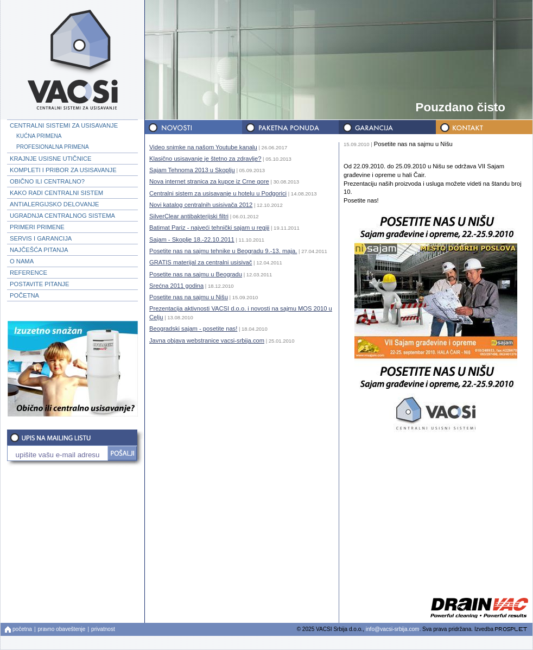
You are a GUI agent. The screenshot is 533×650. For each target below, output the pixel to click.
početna (22, 629)
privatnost (103, 629)
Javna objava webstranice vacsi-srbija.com (206, 340)
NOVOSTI (193, 127)
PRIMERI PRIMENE (37, 227)
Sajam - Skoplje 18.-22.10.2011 (191, 239)
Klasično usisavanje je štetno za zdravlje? (205, 158)
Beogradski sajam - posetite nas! (193, 328)
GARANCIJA (386, 127)
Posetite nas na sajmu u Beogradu (195, 274)
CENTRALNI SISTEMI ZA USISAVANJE (64, 125)
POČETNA (24, 295)
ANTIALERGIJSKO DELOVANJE (54, 204)
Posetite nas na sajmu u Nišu (188, 297)
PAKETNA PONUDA (290, 127)
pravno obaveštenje (62, 629)
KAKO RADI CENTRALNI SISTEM (56, 193)
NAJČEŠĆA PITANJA (39, 250)
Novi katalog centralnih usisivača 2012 (200, 204)
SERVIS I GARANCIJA (41, 238)
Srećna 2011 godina (176, 285)
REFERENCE (28, 272)
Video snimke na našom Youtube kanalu (203, 147)
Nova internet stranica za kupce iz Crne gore (209, 181)
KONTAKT (483, 127)
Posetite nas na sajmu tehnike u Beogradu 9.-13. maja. (223, 251)
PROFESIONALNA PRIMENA (52, 147)
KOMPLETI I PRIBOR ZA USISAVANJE (63, 170)
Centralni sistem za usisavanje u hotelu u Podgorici (218, 193)
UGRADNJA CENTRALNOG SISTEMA (62, 215)
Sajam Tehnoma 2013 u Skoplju (192, 170)
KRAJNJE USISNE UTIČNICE (50, 158)
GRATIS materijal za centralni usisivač (200, 262)
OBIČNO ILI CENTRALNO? (47, 181)
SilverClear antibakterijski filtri (189, 216)
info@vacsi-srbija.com (393, 629)
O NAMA (22, 261)
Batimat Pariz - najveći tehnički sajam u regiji (209, 227)
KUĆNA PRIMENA (38, 136)
